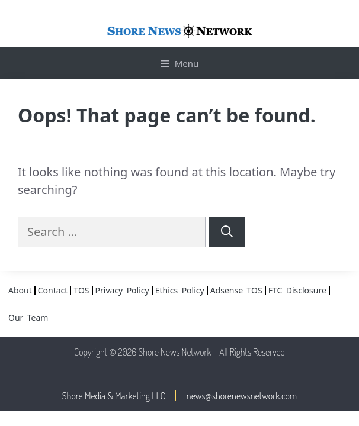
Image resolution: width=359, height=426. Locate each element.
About (20, 290)
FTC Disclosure (297, 290)
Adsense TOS (236, 290)
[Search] (227, 232)
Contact (53, 290)
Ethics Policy (179, 290)
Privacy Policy (122, 290)
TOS (81, 290)
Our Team (28, 317)
